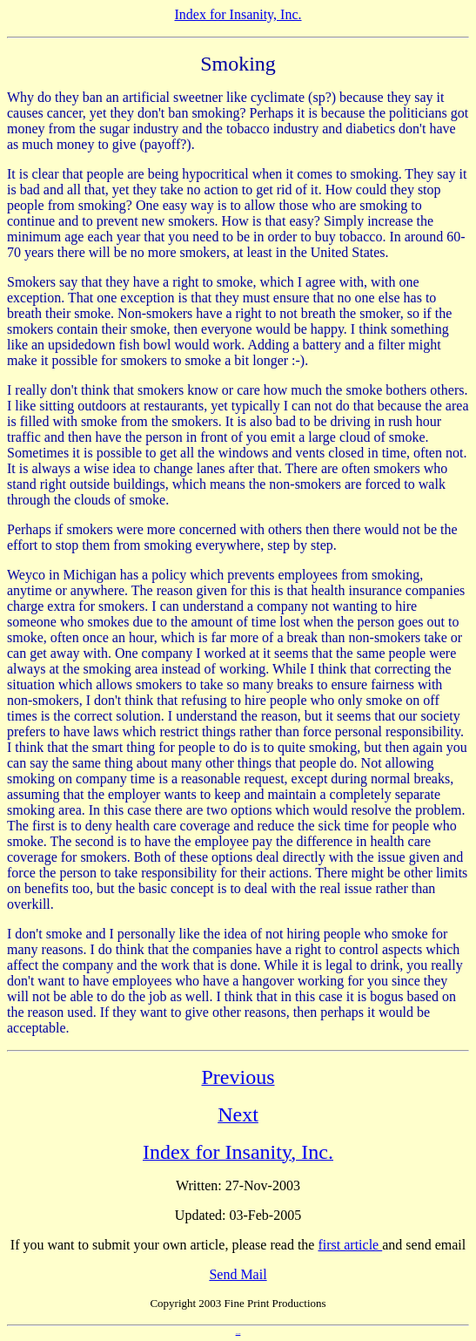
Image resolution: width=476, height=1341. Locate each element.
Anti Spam (238, 1333)
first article (350, 1244)
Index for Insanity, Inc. (237, 14)
